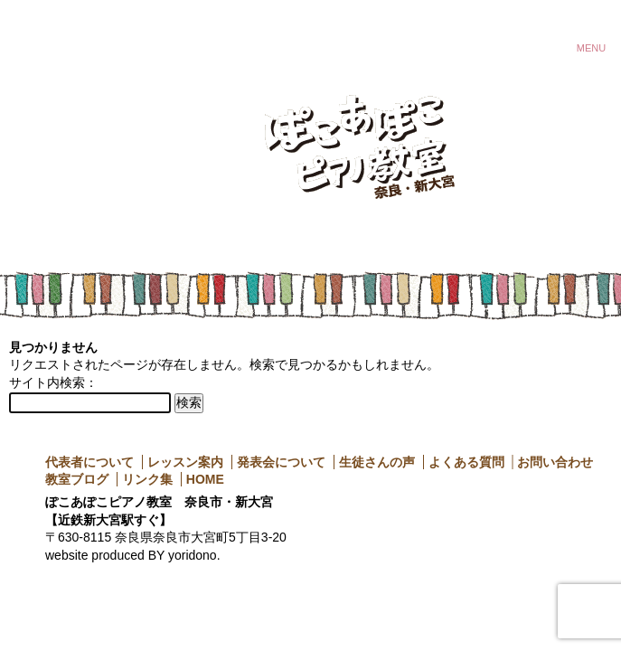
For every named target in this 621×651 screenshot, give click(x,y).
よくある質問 (466, 462)
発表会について (281, 462)
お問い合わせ (555, 462)
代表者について (89, 462)
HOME (205, 479)
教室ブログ (76, 479)
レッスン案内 (185, 462)
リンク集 (147, 479)
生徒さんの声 (377, 462)
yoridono (192, 555)
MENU (591, 45)
